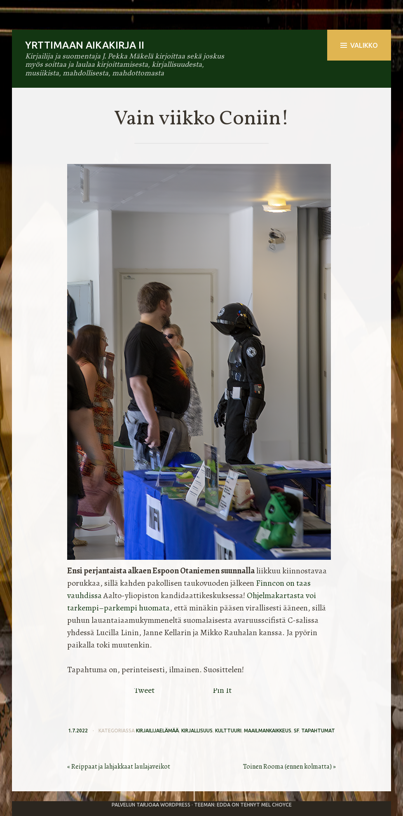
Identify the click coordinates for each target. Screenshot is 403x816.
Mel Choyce (276, 804)
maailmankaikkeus (267, 730)
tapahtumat (318, 730)
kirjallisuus (197, 730)
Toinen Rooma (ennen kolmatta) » (289, 766)
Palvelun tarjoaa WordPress (151, 804)
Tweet (144, 690)
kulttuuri (228, 730)
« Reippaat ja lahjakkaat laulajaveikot (118, 766)
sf (296, 730)
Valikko (359, 45)
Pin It (222, 690)
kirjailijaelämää (157, 730)
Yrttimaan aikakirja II (84, 45)
